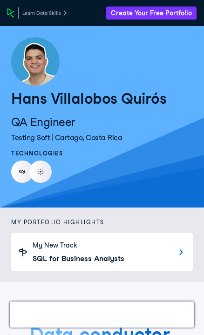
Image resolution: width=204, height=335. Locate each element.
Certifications (77, 314)
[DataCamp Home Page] (10, 13)
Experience (178, 314)
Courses (130, 314)
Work (30, 314)
